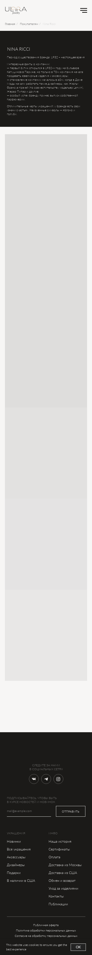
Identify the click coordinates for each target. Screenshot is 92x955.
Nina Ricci (49, 24)
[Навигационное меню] (83, 10)
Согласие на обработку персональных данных (46, 936)
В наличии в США (21, 880)
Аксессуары (16, 857)
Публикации (58, 904)
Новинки (14, 841)
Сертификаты (59, 849)
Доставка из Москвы (65, 865)
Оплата (54, 857)
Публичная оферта (46, 925)
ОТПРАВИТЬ (70, 811)
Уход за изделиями (63, 888)
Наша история (60, 841)
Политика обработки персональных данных (46, 930)
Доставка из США (63, 873)
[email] (29, 811)
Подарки (14, 873)
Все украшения (19, 849)
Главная (10, 24)
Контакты (56, 896)
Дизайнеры (16, 865)
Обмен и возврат (62, 880)
